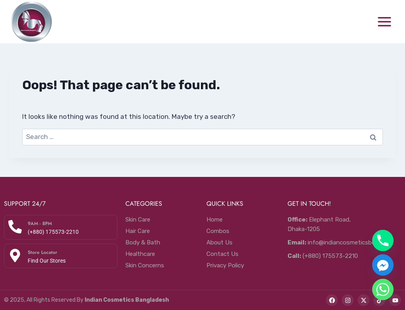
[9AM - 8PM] (15, 226)
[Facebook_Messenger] (383, 265)
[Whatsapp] (383, 289)
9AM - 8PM (40, 223)
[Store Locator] (15, 255)
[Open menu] (384, 21)
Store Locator (42, 252)
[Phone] (383, 240)
